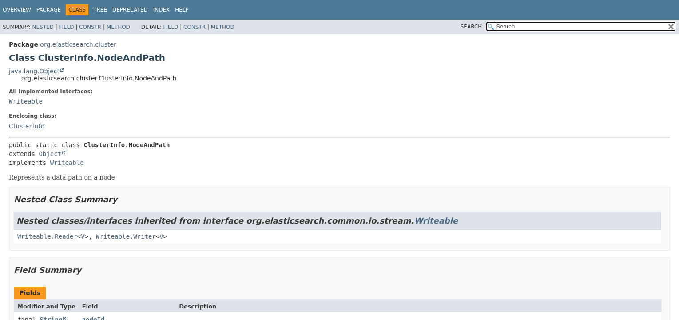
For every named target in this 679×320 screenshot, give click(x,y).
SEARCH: (472, 27)
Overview (17, 10)
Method (118, 27)
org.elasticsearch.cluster (78, 44)
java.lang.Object (34, 71)
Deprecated (130, 10)
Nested (42, 27)
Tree (100, 10)
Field (66, 27)
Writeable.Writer (126, 236)
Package (48, 10)
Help (182, 10)
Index (161, 10)
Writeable (26, 101)
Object (50, 153)
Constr (90, 27)
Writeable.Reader (47, 236)
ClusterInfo (26, 126)
